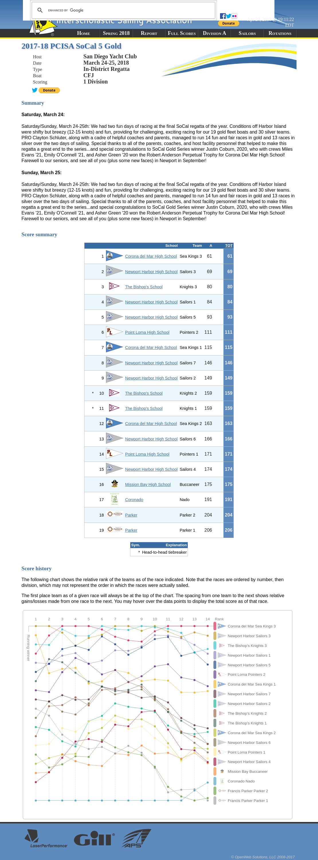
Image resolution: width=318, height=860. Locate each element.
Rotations (279, 33)
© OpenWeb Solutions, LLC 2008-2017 (263, 857)
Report (149, 33)
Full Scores (182, 33)
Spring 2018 (116, 33)
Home (83, 33)
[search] (122, 10)
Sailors (247, 33)
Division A (214, 33)
